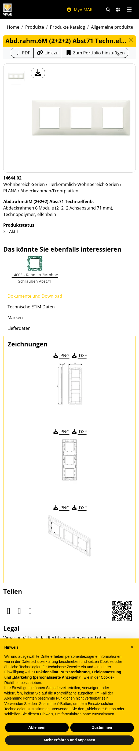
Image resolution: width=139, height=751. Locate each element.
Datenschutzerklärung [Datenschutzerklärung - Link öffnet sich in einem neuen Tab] (39, 661)
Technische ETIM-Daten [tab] (31, 307)
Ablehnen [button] (37, 727)
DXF (79, 355)
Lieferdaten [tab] (19, 328)
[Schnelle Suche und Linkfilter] (108, 9)
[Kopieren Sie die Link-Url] (47, 53)
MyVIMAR (79, 10)
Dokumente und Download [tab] (35, 296)
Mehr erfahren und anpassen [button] (69, 740)
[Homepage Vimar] (7, 9)
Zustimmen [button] (102, 727)
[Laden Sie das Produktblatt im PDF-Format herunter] (22, 53)
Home (13, 27)
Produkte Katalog (67, 27)
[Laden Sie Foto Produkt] (38, 73)
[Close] (131, 39)
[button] (132, 647)
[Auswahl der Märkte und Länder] (117, 9)
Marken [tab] (15, 317)
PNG (61, 355)
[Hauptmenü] (129, 9)
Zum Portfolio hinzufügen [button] (95, 53)
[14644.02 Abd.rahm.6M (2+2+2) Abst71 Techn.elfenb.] (16, 76)
